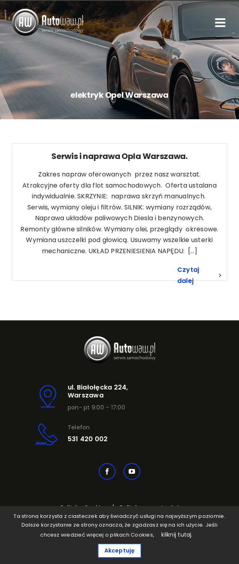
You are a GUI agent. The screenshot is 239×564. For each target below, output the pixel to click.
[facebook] (107, 471)
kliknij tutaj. (176, 535)
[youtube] (131, 471)
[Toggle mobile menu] (221, 23)
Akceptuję (119, 550)
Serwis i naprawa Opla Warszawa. (119, 156)
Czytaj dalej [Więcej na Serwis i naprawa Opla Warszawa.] (188, 275)
